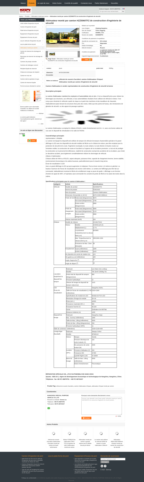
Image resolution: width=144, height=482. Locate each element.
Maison (23, 3)
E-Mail (103, 469)
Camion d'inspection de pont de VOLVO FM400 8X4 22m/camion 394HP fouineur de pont (33, 465)
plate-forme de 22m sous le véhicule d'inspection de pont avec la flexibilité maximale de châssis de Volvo (32, 460)
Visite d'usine (57, 3)
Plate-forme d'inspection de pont (29, 30)
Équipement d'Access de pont (28, 37)
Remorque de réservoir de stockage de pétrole (31, 57)
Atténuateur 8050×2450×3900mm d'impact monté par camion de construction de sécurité (116, 443)
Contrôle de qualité (71, 3)
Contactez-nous (86, 3)
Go (123, 11)
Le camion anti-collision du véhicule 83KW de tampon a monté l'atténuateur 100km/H (101, 442)
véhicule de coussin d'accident (64, 386)
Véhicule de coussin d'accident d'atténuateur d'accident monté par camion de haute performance (53, 443)
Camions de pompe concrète (28, 61)
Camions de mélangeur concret (29, 65)
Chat (88, 60)
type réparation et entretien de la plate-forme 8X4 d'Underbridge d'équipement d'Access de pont (86, 460)
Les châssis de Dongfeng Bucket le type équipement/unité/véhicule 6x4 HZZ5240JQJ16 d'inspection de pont (86, 465)
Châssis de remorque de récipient (29, 72)
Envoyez (105, 462)
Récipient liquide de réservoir (28, 68)
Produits (32, 3)
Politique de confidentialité (29, 478)
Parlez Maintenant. (101, 3)
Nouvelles (114, 3)
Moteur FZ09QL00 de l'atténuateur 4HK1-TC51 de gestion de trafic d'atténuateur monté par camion (69, 443)
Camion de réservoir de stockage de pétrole (30, 52)
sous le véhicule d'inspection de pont (30, 41)
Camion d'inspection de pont (28, 27)
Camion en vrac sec (26, 75)
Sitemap (108, 469)
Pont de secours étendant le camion (30, 86)
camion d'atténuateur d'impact (82, 386)
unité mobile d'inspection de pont (29, 23)
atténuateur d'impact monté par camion (103, 386)
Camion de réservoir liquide (28, 82)
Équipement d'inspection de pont (29, 34)
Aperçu (21, 16)
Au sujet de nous (43, 3)
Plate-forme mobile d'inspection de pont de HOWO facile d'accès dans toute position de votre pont (86, 471)
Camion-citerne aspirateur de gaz (29, 79)
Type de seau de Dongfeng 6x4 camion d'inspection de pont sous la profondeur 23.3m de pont (33, 471)
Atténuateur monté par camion (39, 16)
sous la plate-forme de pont (28, 44)
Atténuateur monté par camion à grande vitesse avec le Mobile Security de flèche (85, 442)
